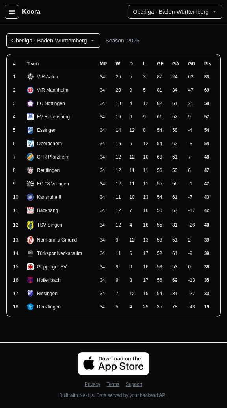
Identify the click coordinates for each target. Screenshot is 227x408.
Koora (31, 11)
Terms (112, 384)
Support (134, 384)
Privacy (92, 384)
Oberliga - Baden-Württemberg (175, 12)
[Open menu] (12, 12)
